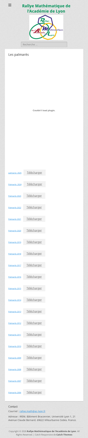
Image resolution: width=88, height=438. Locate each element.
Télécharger (34, 172)
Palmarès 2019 (14, 242)
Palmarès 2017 (14, 265)
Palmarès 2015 (14, 288)
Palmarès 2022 (14, 207)
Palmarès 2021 (14, 219)
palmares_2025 (14, 173)
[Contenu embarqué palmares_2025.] (44, 110)
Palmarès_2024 (14, 184)
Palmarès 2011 (14, 334)
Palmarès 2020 (14, 230)
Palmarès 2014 (14, 300)
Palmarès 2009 (14, 358)
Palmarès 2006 (14, 392)
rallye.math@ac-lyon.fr (32, 411)
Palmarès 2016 (14, 277)
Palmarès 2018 (14, 253)
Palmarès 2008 (14, 369)
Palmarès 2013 (14, 311)
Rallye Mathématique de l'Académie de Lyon (51, 431)
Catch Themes (64, 434)
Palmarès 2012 (14, 323)
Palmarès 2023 (14, 196)
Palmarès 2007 (14, 381)
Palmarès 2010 (14, 346)
